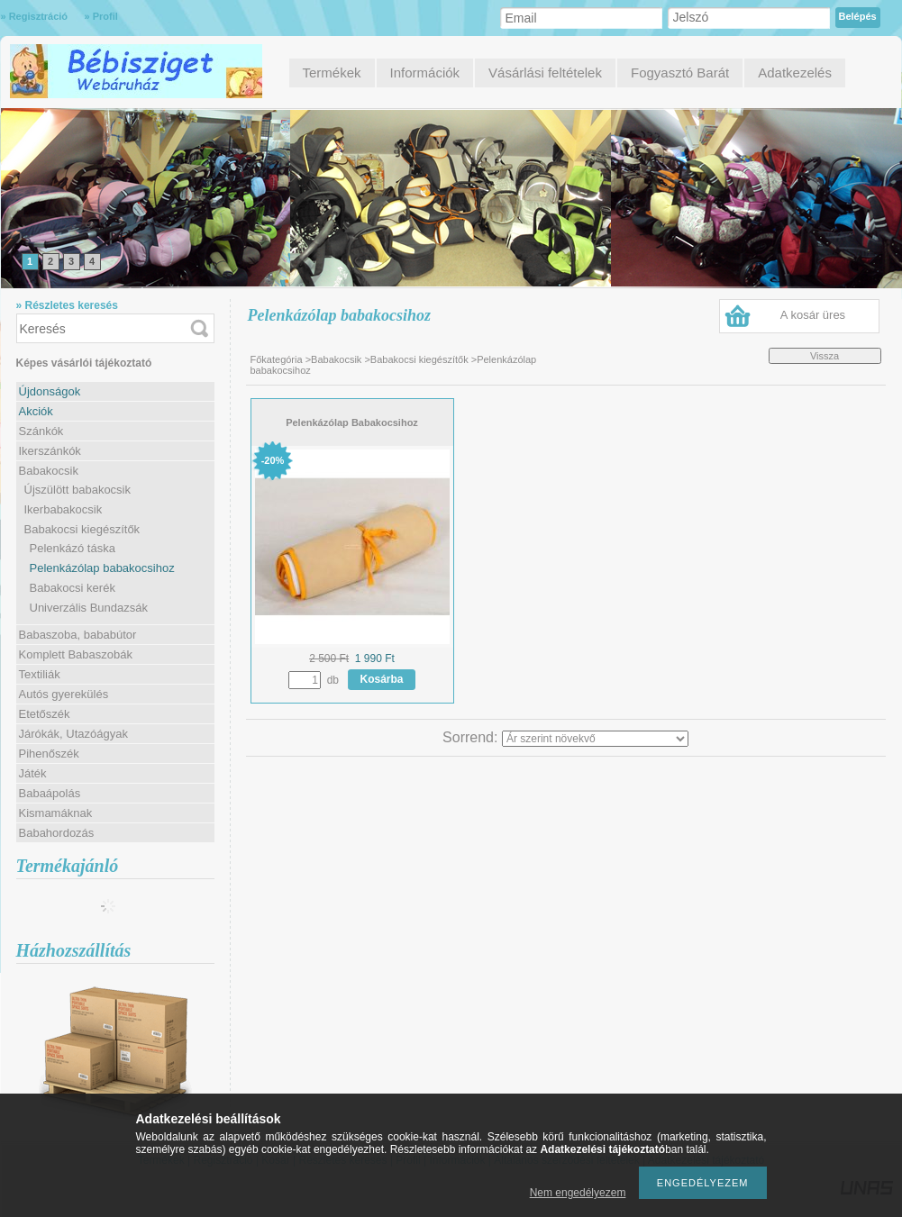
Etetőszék (44, 714)
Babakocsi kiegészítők (419, 359)
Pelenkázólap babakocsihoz (102, 568)
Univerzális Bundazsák (89, 607)
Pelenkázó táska (72, 548)
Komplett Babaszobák (75, 654)
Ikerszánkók (50, 451)
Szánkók (41, 431)
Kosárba (382, 679)
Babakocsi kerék (72, 588)
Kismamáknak (56, 813)
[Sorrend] (595, 739)
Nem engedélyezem (578, 1192)
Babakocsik (336, 359)
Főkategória (277, 359)
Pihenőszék (49, 753)
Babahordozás (57, 833)
